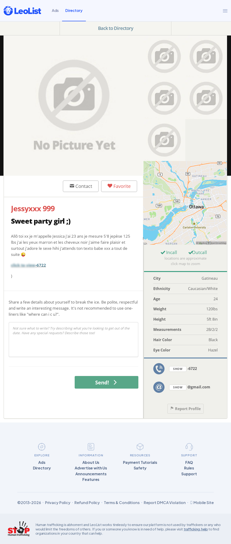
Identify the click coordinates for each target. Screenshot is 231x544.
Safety (140, 468)
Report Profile (185, 409)
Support (189, 473)
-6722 (183, 369)
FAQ (189, 462)
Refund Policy (87, 502)
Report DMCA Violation (165, 502)
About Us (90, 462)
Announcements (90, 473)
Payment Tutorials (140, 462)
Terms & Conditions (122, 502)
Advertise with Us (91, 468)
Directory (74, 10)
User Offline (35, 186)
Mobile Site (202, 502)
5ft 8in (212, 319)
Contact (81, 186)
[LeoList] (22, 10)
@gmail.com (189, 387)
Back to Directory (115, 28)
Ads (55, 10)
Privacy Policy (57, 502)
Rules (189, 468)
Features (90, 479)
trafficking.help (196, 529)
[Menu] (225, 10)
